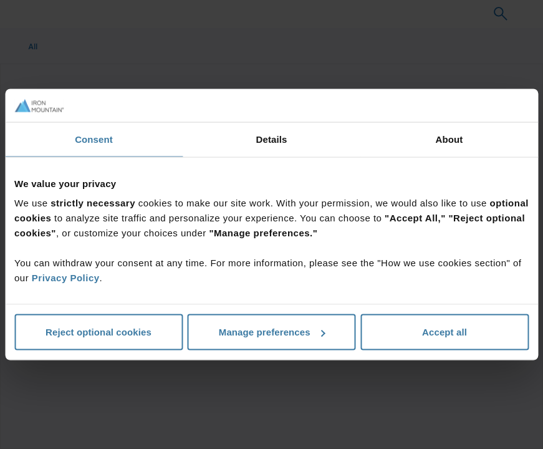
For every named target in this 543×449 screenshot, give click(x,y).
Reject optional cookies (98, 332)
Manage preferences (272, 332)
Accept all (444, 332)
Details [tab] (271, 138)
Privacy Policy (66, 278)
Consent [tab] (94, 138)
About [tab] (449, 138)
